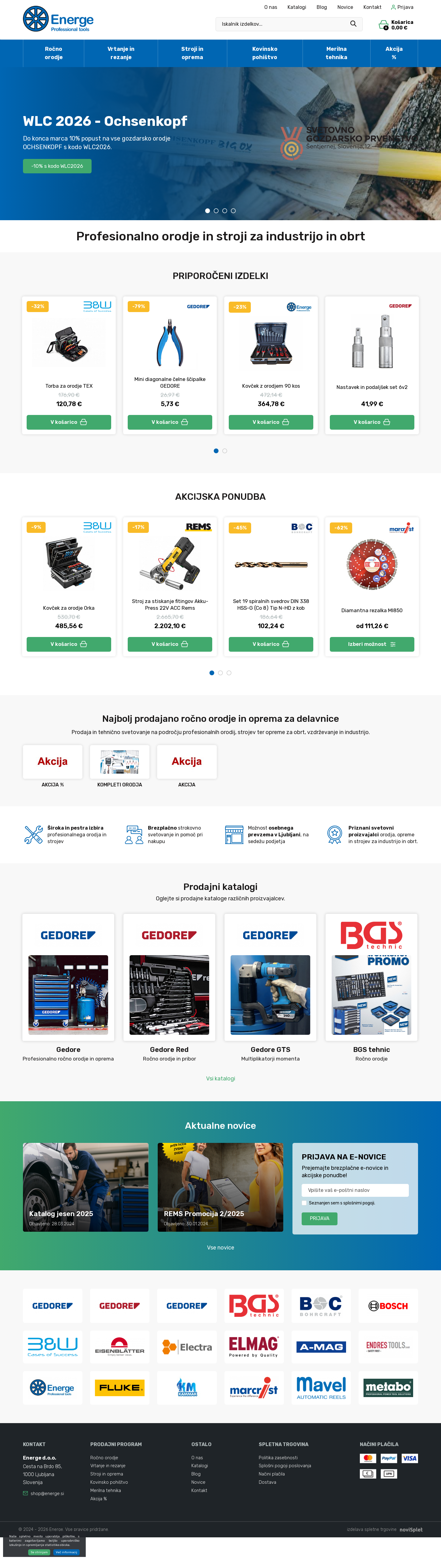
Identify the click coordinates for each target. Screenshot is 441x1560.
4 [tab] (233, 210)
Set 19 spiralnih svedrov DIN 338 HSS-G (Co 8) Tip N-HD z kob (271, 610)
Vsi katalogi (220, 1089)
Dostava (268, 1502)
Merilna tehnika (336, 53)
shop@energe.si (48, 1511)
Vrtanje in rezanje (120, 53)
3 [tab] (225, 210)
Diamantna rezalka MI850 (372, 612)
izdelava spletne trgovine (372, 1552)
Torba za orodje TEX (69, 385)
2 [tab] (216, 210)
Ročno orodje (54, 53)
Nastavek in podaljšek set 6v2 (372, 387)
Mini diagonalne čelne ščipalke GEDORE (170, 382)
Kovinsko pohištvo (264, 53)
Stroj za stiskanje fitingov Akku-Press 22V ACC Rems (170, 613)
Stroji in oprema (192, 53)
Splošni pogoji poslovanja (286, 1484)
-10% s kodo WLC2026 (62, 166)
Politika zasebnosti (279, 1475)
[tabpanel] (220, 143)
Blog (322, 7)
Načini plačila (273, 1493)
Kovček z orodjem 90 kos (271, 385)
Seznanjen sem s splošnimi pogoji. (342, 1216)
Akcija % (394, 53)
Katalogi (297, 7)
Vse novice (220, 1263)
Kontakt (373, 7)
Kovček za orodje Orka (69, 611)
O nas (270, 7)
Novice (345, 7)
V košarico (69, 423)
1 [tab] (207, 210)
